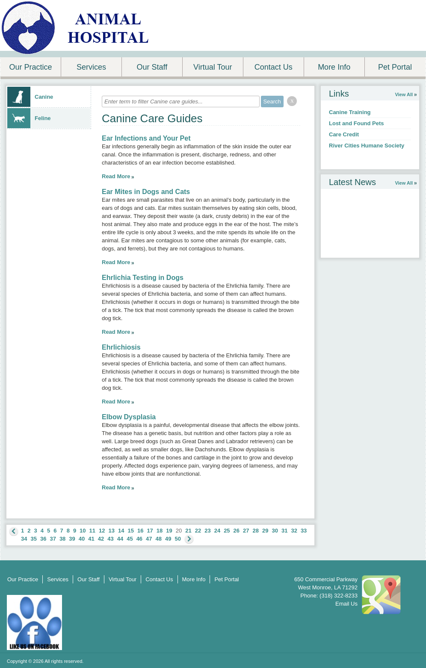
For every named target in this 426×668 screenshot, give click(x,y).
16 (140, 530)
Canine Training (350, 112)
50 (178, 539)
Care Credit (344, 134)
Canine (30, 97)
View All (404, 94)
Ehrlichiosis (121, 347)
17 (150, 530)
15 (130, 530)
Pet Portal (395, 67)
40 (82, 539)
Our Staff (151, 67)
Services (91, 67)
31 (284, 530)
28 (256, 530)
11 (92, 530)
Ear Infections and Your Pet (146, 138)
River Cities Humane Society (366, 145)
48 (159, 539)
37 (53, 539)
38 (62, 539)
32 (294, 530)
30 (275, 530)
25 (227, 530)
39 (72, 539)
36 (43, 539)
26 (237, 530)
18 (160, 530)
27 (246, 530)
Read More (116, 176)
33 (304, 530)
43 (110, 539)
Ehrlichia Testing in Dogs (142, 277)
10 (83, 530)
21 (188, 530)
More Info (334, 67)
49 (168, 539)
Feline (29, 118)
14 (121, 530)
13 (112, 530)
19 (169, 530)
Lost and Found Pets (356, 123)
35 (33, 539)
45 (130, 539)
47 (149, 539)
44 (120, 539)
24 (217, 530)
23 (207, 530)
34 (24, 539)
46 (139, 539)
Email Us (346, 603)
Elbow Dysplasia (129, 417)
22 (198, 530)
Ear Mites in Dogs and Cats (146, 191)
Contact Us (273, 67)
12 (102, 530)
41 (91, 539)
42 (101, 539)
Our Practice (30, 67)
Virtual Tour (212, 67)
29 (265, 530)
